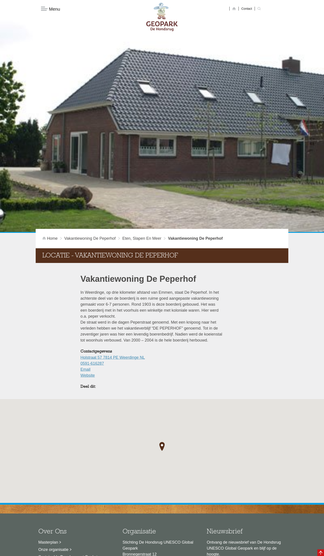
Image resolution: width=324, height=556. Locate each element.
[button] (162, 379)
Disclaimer (120, 550)
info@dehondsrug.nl (140, 515)
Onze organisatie (53, 483)
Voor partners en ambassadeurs (66, 497)
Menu (50, 9)
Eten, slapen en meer (141, 171)
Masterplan (48, 475)
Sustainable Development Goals (66, 490)
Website (87, 308)
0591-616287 (92, 296)
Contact (246, 8)
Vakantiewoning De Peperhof (90, 171)
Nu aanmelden (226, 502)
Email (85, 302)
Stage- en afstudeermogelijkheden (68, 504)
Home (50, 171)
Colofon (136, 550)
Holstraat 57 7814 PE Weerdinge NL (112, 290)
